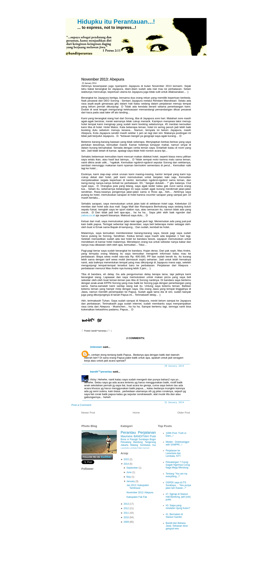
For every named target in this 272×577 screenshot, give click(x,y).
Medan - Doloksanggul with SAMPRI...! (177, 443)
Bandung (138, 442)
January (130, 481)
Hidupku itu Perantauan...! (116, 21)
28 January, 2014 (174, 366)
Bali (154, 445)
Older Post (183, 412)
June (128, 472)
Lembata (133, 448)
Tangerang (150, 442)
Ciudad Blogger (179, 565)
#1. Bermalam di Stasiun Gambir (174, 515)
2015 (126, 459)
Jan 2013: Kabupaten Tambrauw (137, 486)
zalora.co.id (88, 215)
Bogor (153, 439)
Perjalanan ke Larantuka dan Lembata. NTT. (173, 453)
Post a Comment (81, 404)
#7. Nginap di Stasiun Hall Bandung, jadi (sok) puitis (178, 497)
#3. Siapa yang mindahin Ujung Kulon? (178, 507)
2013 (126, 503)
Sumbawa (145, 445)
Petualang (126, 442)
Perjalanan (147, 432)
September (132, 467)
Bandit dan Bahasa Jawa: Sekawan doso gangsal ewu (177, 526)
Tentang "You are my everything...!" (177, 475)
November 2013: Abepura (102, 79)
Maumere (127, 436)
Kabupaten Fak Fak (136, 497)
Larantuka (125, 448)
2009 (126, 522)
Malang (134, 445)
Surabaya (144, 439)
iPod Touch (150, 565)
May (128, 476)
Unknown (96, 346)
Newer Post (88, 412)
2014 (126, 464)
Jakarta (124, 445)
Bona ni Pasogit (129, 439)
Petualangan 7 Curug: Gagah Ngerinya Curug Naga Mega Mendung (178, 465)
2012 (126, 508)
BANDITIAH (141, 436)
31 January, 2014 (174, 402)
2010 (126, 517)
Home (136, 412)
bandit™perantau (101, 371)
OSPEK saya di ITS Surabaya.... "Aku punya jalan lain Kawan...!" (178, 485)
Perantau (128, 432)
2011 (126, 513)
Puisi (153, 436)
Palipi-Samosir (143, 448)
